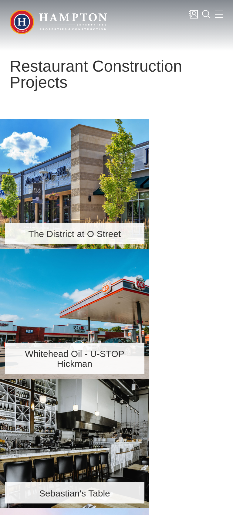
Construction (164, 458)
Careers (155, 435)
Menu (218, 14)
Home (154, 412)
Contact (193, 14)
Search (206, 14)
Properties (159, 447)
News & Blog (164, 470)
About (154, 424)
